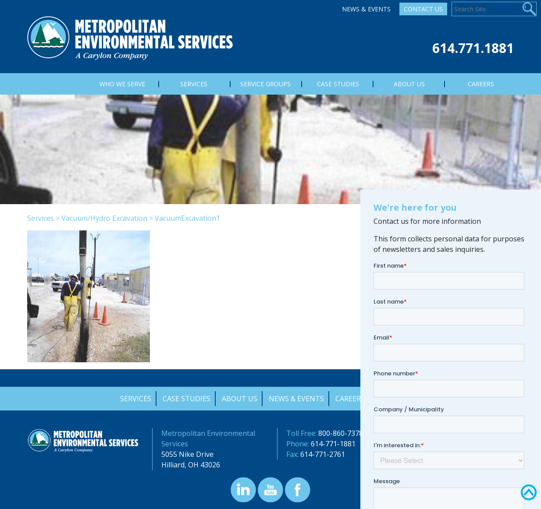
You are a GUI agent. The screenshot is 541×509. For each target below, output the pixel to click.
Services (40, 218)
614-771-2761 (322, 454)
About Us (239, 398)
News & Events (366, 9)
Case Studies (186, 398)
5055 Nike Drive (187, 454)
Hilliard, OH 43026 (190, 465)
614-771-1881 (333, 444)
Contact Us (423, 9)
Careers (350, 398)
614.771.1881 (473, 48)
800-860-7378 (340, 433)
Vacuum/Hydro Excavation (104, 218)
